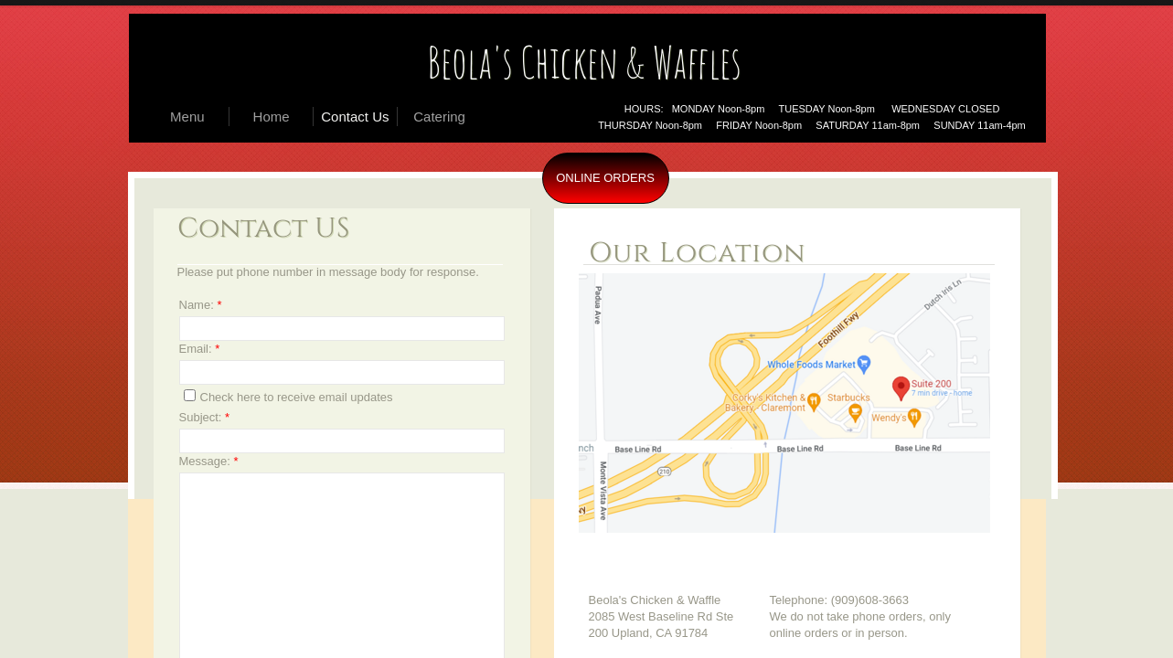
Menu (187, 116)
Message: (209, 461)
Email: (199, 349)
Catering (439, 116)
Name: (200, 305)
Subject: (204, 417)
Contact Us (355, 116)
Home (271, 116)
